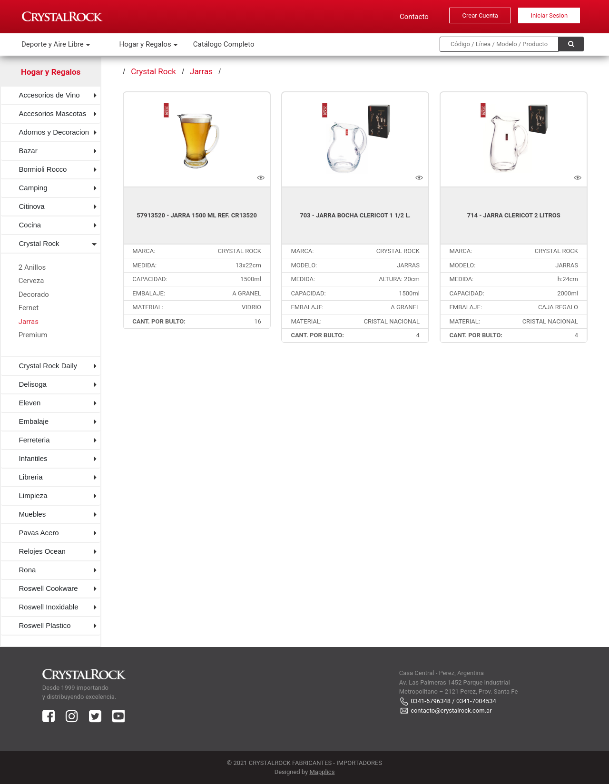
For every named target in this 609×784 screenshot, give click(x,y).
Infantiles (33, 458)
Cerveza (31, 280)
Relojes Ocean (42, 551)
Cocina (30, 225)
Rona (27, 570)
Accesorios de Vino (49, 95)
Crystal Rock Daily (48, 366)
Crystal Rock (39, 243)
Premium (33, 335)
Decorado (34, 294)
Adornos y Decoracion (54, 132)
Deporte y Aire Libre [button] (53, 44)
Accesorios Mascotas (53, 113)
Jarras (29, 321)
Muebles (32, 514)
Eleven (30, 403)
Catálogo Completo (224, 44)
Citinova (32, 206)
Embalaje (34, 421)
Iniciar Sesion (549, 15)
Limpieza (33, 495)
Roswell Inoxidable (49, 607)
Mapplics (321, 771)
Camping (33, 188)
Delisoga (33, 384)
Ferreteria (34, 440)
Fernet (29, 308)
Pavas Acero (39, 533)
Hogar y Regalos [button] (146, 44)
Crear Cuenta (480, 15)
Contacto (414, 16)
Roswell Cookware (48, 588)
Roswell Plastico (45, 625)
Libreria (31, 477)
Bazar (28, 151)
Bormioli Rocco (43, 169)
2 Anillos (32, 267)
